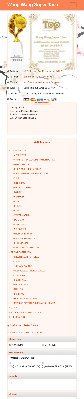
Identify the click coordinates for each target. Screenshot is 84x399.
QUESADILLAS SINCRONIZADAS (29, 270)
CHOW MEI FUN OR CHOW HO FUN (31, 173)
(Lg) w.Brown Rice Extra (57, 366)
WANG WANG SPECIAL (25, 238)
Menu (11, 333)
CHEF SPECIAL (21, 243)
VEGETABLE (20, 224)
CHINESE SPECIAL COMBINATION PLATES (34, 159)
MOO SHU (19, 220)
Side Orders (19, 275)
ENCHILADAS (20, 280)
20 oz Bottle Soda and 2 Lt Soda (26, 312)
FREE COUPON (18, 317)
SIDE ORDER (20, 229)
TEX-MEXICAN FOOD (21, 252)
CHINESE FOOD (18, 150)
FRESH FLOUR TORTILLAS (26, 257)
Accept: (12, 99)
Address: (12, 71)
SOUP (17, 178)
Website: (12, 82)
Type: (11, 88)
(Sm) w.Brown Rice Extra (24, 366)
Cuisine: (12, 93)
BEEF (16, 201)
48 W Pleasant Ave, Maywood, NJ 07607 (42, 71)
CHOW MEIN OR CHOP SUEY (28, 169)
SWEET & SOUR (21, 215)
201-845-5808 (45, 76)
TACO (17, 261)
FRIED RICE (19, 183)
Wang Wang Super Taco (32, 4)
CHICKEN (18, 206)
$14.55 (50, 345)
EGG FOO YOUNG (22, 187)
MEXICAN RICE (21, 284)
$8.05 (17, 345)
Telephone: (13, 76)
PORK (17, 210)
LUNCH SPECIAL (22, 164)
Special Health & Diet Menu (27, 247)
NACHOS (18, 289)
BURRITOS (19, 294)
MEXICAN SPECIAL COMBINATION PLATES (35, 303)
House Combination (23, 233)
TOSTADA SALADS (23, 266)
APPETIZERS (20, 155)
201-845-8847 (30, 76)
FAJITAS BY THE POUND (26, 298)
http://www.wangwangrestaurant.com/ (41, 82)
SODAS (14, 307)
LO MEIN (18, 192)
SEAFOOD (19, 196)
